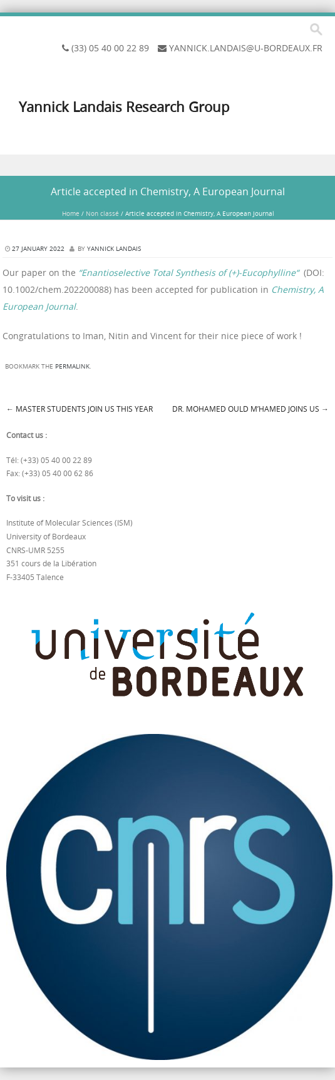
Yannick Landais (114, 249)
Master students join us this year (79, 409)
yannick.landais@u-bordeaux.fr (245, 48)
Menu (167, 165)
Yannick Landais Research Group (124, 107)
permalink (72, 366)
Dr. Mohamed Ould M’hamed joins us (250, 409)
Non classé (102, 214)
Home (71, 214)
